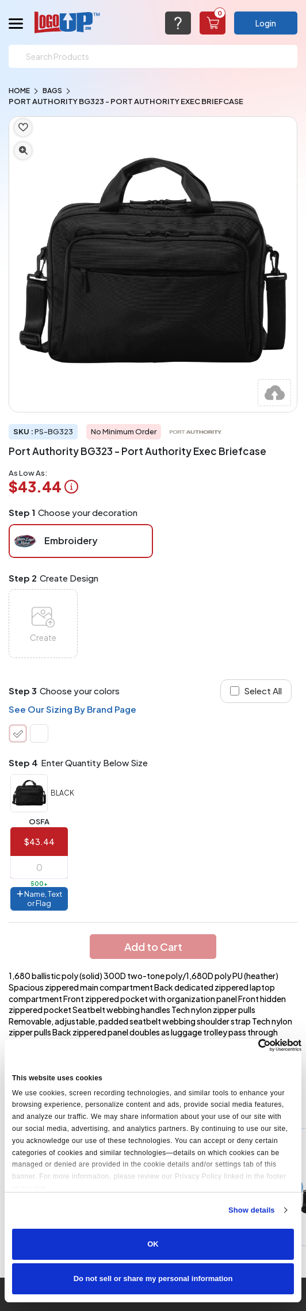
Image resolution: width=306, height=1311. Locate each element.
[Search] (153, 56)
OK (153, 1244)
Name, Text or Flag (39, 898)
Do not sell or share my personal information (153, 1278)
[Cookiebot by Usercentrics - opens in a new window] (251, 1045)
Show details (251, 1210)
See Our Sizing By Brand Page (72, 709)
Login (265, 23)
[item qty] (39, 867)
